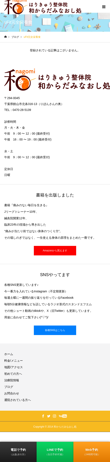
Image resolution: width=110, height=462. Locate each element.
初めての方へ (13, 373)
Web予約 (91, 452)
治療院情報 (11, 380)
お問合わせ (11, 393)
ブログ (8, 386)
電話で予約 (18, 452)
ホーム (8, 354)
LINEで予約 (55, 452)
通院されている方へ (17, 400)
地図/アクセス (13, 367)
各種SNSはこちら (55, 330)
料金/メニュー (13, 360)
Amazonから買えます (55, 250)
